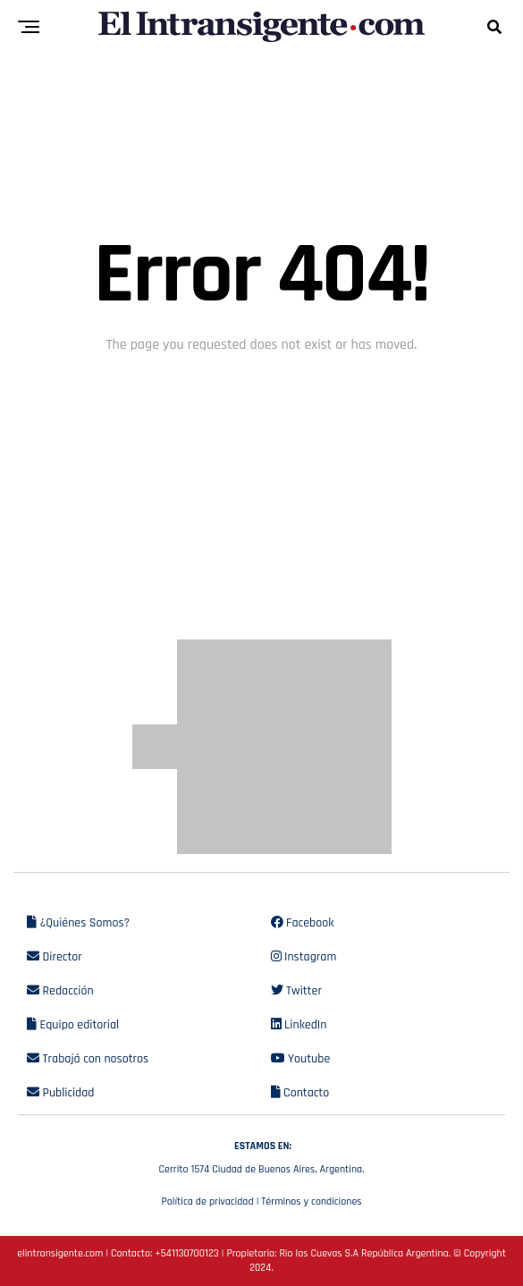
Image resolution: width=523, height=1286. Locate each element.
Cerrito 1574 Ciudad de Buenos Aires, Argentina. (261, 1155)
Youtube (301, 1059)
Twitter (296, 991)
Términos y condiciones (311, 1201)
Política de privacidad (207, 1201)
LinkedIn (299, 1025)
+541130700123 (186, 1253)
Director (54, 957)
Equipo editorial (73, 1025)
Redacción (60, 991)
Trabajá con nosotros (87, 1059)
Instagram (304, 957)
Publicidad (60, 1093)
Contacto (300, 1093)
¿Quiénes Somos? (78, 923)
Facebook (302, 923)
